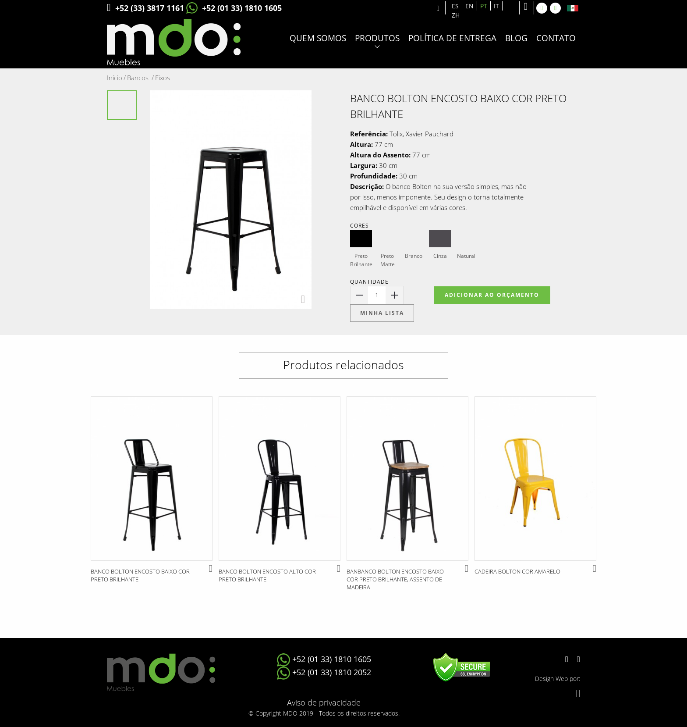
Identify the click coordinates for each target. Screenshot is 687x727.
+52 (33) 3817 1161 (145, 8)
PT (483, 6)
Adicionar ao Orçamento (492, 295)
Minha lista (382, 313)
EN (469, 6)
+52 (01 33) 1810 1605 (234, 8)
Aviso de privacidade (324, 702)
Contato (556, 38)
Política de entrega (452, 38)
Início (116, 77)
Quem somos (318, 38)
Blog (516, 38)
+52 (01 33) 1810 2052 (324, 672)
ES (455, 6)
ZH (456, 15)
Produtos (377, 38)
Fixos (162, 77)
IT (496, 6)
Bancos (140, 77)
